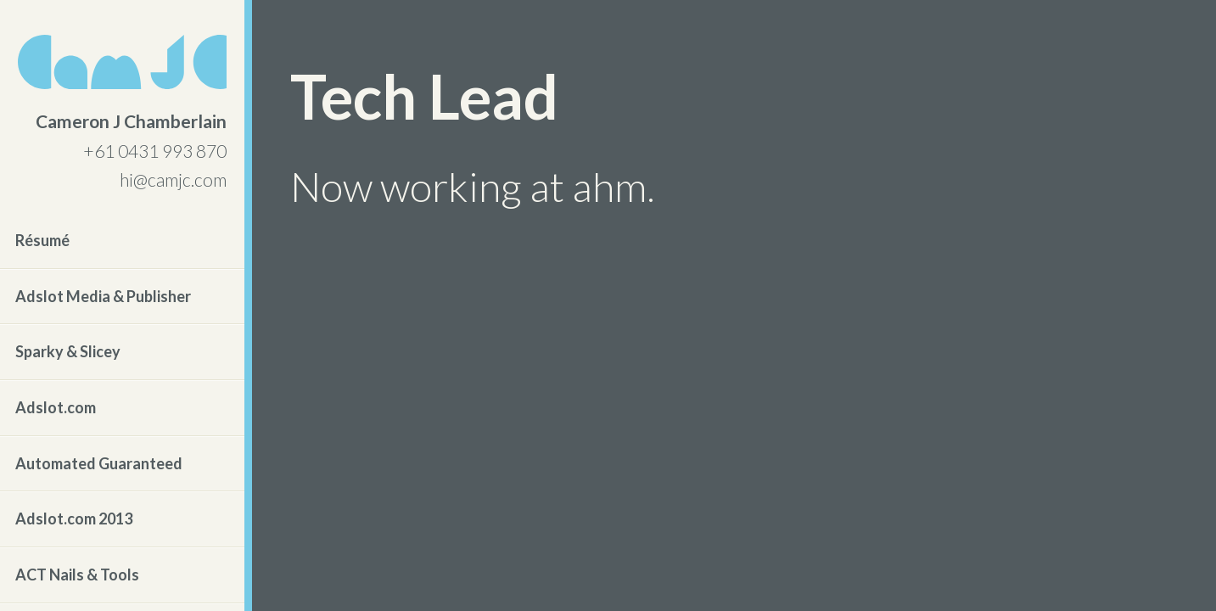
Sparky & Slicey (67, 351)
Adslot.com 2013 (73, 518)
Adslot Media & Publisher (103, 296)
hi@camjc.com (173, 179)
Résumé (42, 240)
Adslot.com (55, 407)
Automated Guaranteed (98, 463)
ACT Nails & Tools (77, 574)
